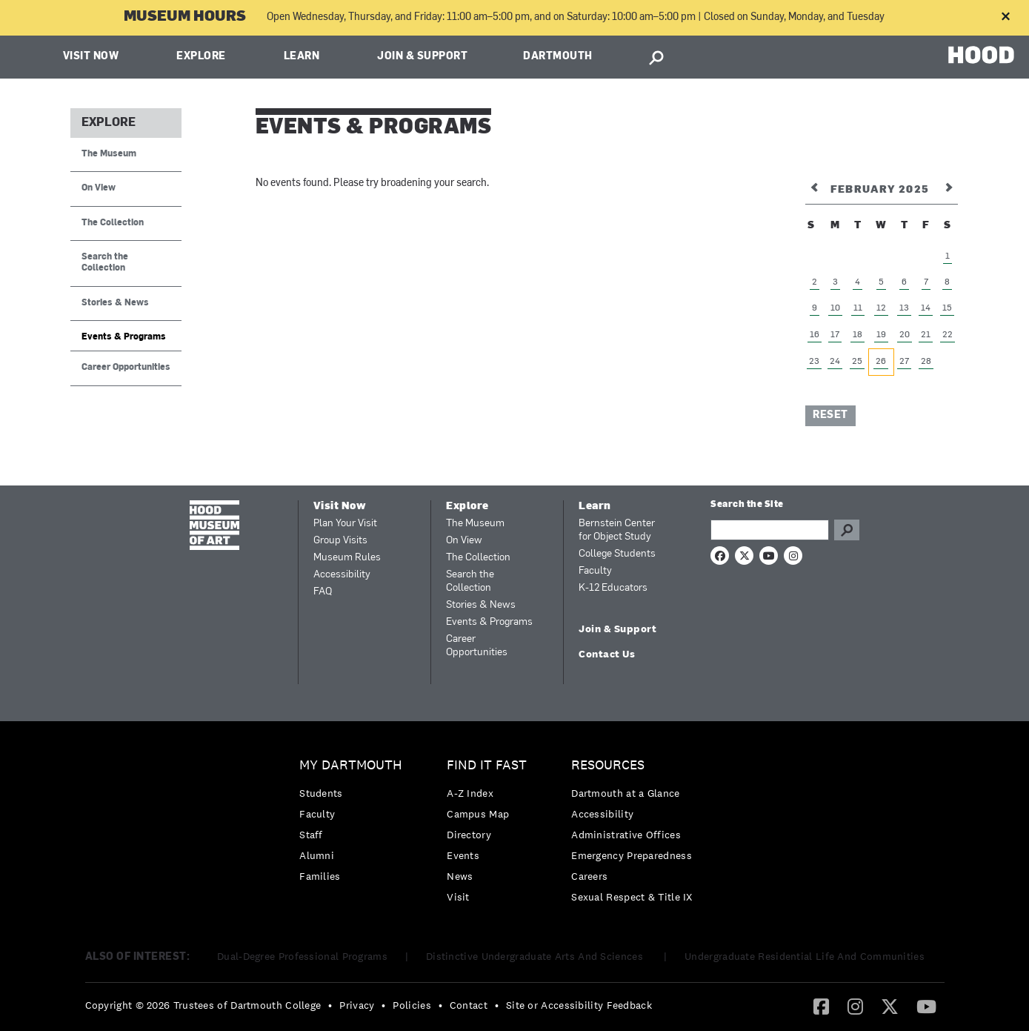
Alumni (316, 855)
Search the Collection (104, 263)
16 (814, 335)
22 (947, 335)
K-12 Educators (613, 588)
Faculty (595, 571)
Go (846, 530)
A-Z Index (470, 793)
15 (947, 308)
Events (463, 855)
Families (319, 876)
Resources (608, 765)
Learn (302, 56)
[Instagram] (855, 1005)
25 (857, 361)
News (460, 876)
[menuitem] (354, 824)
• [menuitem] (330, 1005)
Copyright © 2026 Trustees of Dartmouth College (203, 1005)
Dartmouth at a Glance (625, 793)
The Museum (108, 154)
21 (925, 335)
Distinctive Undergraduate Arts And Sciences (536, 956)
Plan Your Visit (345, 523)
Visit (458, 897)
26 (881, 361)
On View (98, 188)
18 (857, 335)
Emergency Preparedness (631, 855)
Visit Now (91, 56)
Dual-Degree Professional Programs (302, 956)
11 (857, 308)
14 (925, 308)
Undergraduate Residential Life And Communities (805, 956)
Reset (830, 415)
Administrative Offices (626, 834)
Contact (468, 1005)
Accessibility (341, 574)
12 (881, 308)
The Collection (112, 223)
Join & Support (422, 56)
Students (320, 793)
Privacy (356, 1005)
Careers (589, 876)
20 (904, 335)
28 (926, 361)
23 (814, 361)
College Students (617, 554)
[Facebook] (821, 1005)
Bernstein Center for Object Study (617, 530)
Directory (469, 834)
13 (904, 308)
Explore (201, 56)
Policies (411, 1005)
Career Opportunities (125, 367)
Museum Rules (347, 557)
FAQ (322, 591)
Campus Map (478, 814)
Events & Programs (123, 337)
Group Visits (340, 540)
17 (834, 335)
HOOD (981, 55)
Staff (311, 834)
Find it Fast (487, 765)
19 (881, 335)
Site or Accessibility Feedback (579, 1005)
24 (835, 361)
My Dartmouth (350, 765)
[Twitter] (890, 1005)
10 (835, 308)
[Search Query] (769, 530)
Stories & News (115, 303)
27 (904, 361)
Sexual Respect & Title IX (632, 897)
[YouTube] (926, 1005)
